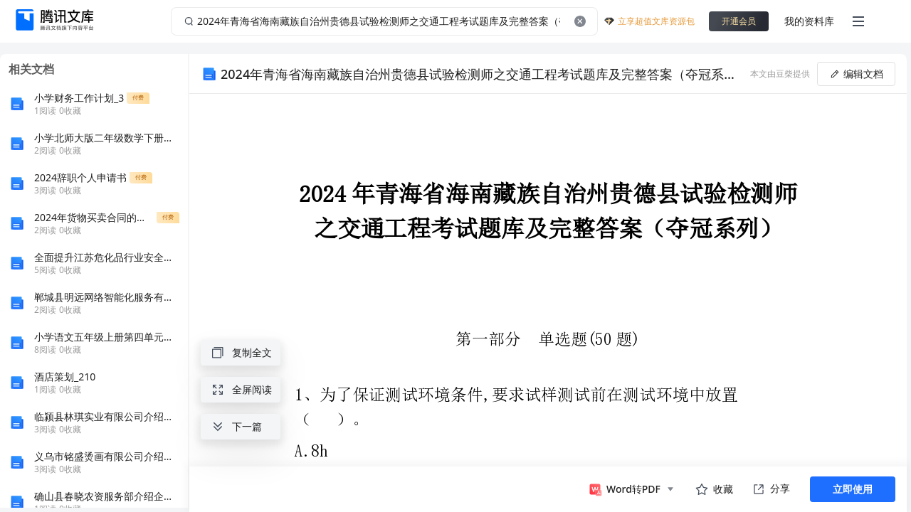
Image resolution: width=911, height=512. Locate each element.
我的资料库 (809, 21)
